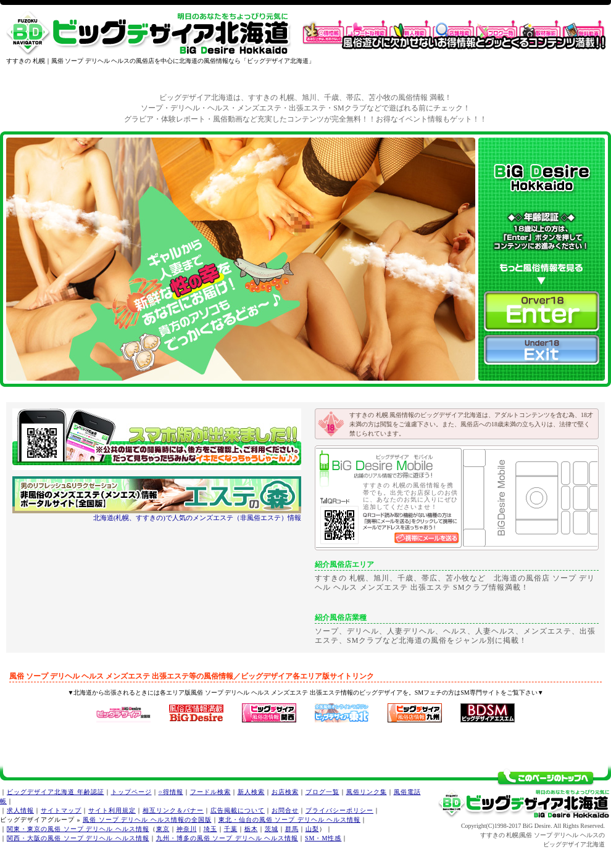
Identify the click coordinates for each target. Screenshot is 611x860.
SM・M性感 (323, 838)
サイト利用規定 (112, 810)
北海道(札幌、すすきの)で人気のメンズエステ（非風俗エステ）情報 (197, 517)
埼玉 (210, 828)
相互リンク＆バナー (173, 810)
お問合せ (285, 810)
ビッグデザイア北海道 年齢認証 (55, 791)
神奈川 (187, 828)
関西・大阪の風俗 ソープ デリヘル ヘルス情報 (78, 838)
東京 (163, 828)
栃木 (251, 828)
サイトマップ (61, 810)
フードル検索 (210, 791)
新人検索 (251, 791)
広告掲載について (237, 810)
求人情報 (20, 810)
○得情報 (171, 791)
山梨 (312, 828)
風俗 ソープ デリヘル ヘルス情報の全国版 (147, 819)
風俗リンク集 (366, 791)
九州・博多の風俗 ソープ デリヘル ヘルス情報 (227, 838)
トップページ (131, 791)
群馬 (292, 828)
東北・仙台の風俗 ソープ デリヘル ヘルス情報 (289, 819)
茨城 (271, 828)
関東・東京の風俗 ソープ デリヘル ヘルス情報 (78, 828)
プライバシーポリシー (339, 810)
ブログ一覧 (322, 791)
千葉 (231, 828)
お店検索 (285, 791)
